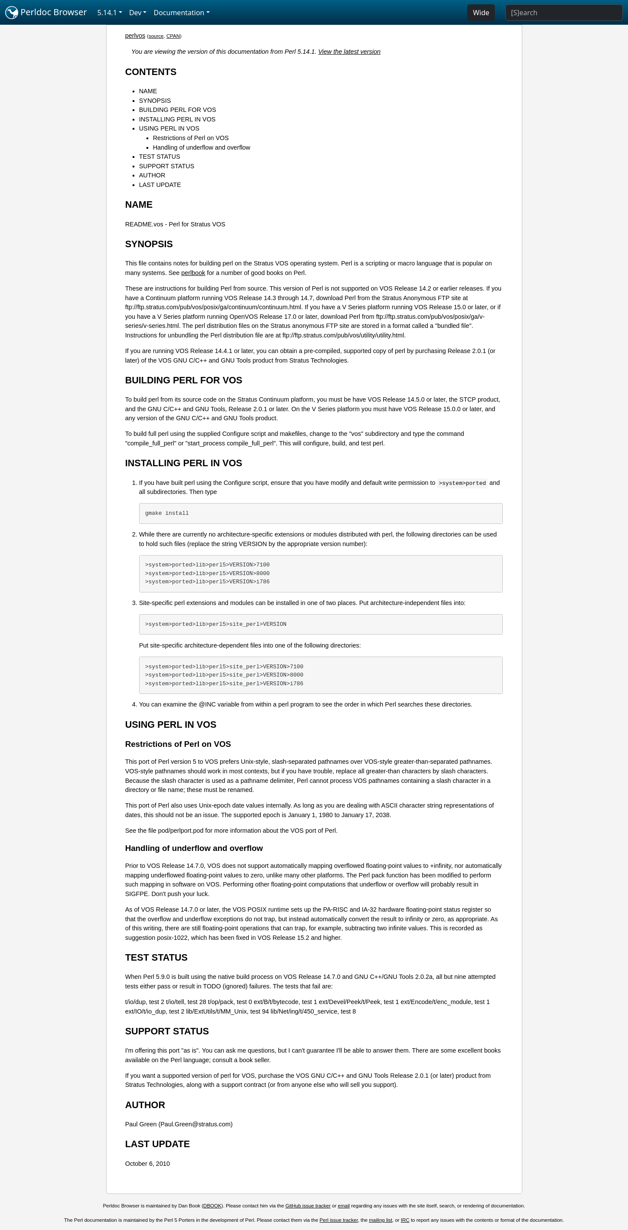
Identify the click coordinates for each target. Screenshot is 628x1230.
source (156, 36)
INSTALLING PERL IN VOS (177, 119)
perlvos (135, 35)
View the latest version (349, 51)
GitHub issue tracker (308, 1205)
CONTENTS (151, 71)
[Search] (564, 12)
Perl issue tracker (338, 1220)
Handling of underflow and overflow (202, 147)
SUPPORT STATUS (167, 166)
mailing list (380, 1220)
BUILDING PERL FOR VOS (177, 109)
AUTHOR (152, 175)
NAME (148, 91)
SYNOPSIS (155, 100)
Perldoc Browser (46, 12)
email (344, 1205)
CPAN (173, 36)
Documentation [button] (178, 12)
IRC (405, 1220)
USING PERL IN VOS (169, 128)
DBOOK (212, 1205)
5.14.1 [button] (107, 12)
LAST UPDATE (160, 184)
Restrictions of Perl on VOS (191, 137)
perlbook (193, 272)
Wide (481, 12)
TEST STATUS (159, 156)
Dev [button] (135, 12)
